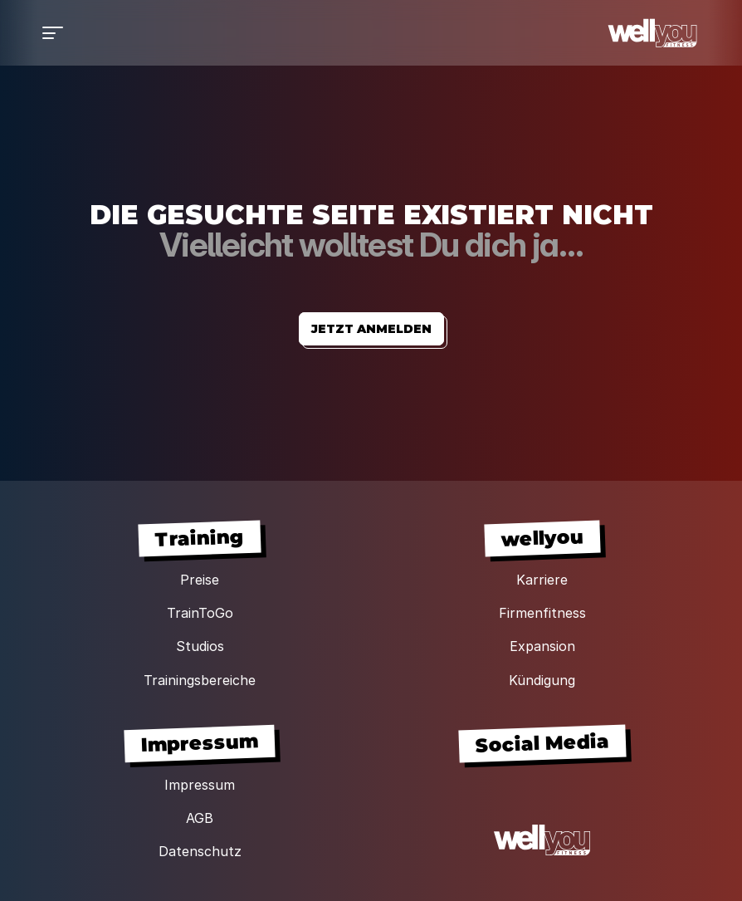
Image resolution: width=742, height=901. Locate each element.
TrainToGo (200, 613)
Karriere (542, 579)
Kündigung (542, 680)
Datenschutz (200, 851)
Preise (199, 579)
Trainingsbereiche (200, 680)
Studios (200, 646)
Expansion (542, 646)
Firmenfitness (542, 613)
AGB (199, 818)
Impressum (199, 784)
